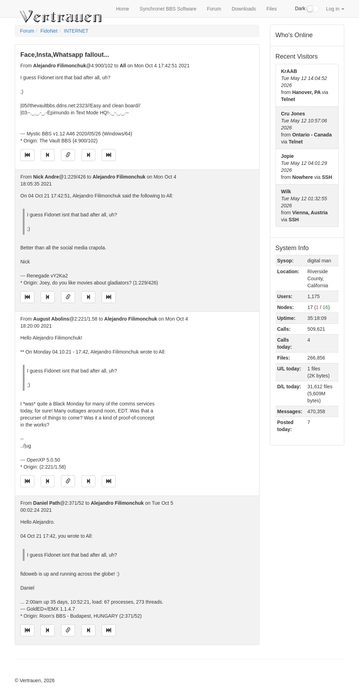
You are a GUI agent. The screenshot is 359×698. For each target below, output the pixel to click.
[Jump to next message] (88, 155)
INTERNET (76, 31)
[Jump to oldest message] (27, 155)
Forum (214, 9)
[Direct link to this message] (68, 155)
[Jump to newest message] (109, 155)
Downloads (244, 9)
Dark (307, 9)
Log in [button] (335, 9)
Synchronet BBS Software (168, 9)
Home (122, 9)
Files (271, 9)
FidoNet (48, 31)
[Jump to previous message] (48, 155)
